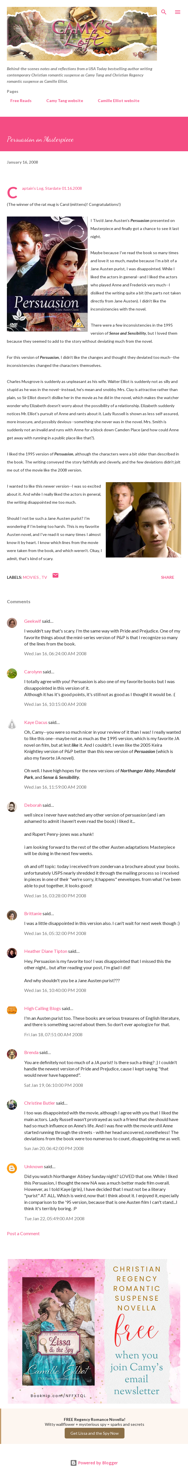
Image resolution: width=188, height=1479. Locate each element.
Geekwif (32, 621)
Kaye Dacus (35, 722)
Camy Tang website (61, 100)
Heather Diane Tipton (45, 951)
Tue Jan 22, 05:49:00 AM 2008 (54, 1218)
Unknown (33, 1166)
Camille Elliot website (115, 100)
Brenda (31, 1052)
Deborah (33, 805)
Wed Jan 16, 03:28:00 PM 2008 (55, 895)
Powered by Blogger (94, 1462)
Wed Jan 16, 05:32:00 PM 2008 (55, 933)
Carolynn (33, 671)
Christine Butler (39, 1103)
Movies (31, 577)
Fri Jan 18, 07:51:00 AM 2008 (53, 1034)
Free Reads (17, 100)
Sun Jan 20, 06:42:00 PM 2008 (54, 1148)
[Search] (163, 10)
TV (44, 577)
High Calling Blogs (42, 1008)
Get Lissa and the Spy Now (94, 1433)
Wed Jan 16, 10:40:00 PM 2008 (55, 990)
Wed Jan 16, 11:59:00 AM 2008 (55, 787)
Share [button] (167, 577)
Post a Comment (23, 1233)
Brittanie (33, 913)
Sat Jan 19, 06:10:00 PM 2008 (53, 1085)
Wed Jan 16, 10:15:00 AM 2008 (55, 704)
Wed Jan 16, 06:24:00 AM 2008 (55, 653)
